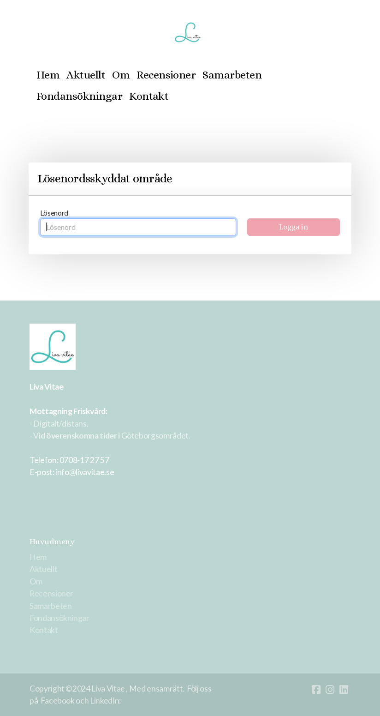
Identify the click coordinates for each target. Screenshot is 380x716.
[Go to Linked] (343, 690)
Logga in (293, 227)
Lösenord (54, 212)
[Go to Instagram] (330, 690)
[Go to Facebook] (316, 690)
